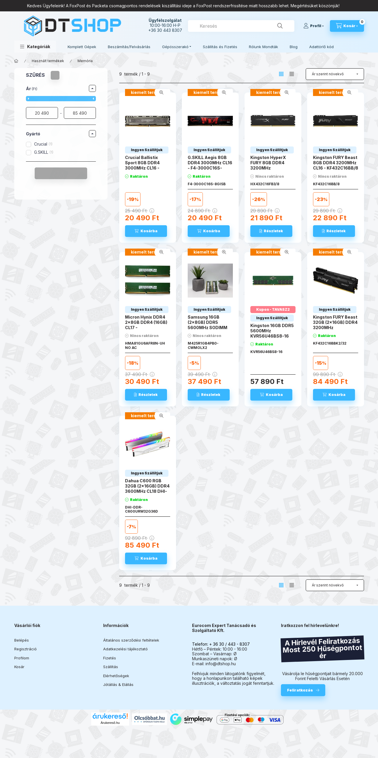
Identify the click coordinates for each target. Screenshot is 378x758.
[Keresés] (280, 26)
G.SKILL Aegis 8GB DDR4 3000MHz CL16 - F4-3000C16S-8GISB (210, 165)
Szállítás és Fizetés (220, 46)
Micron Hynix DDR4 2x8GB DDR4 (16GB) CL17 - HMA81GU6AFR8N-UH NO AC (146, 328)
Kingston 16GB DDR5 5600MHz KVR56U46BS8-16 (272, 330)
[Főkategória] (16, 61)
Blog (294, 46)
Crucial (43, 144)
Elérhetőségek (116, 675)
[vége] (80, 113)
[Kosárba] (146, 231)
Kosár (19, 666)
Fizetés (109, 658)
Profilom (21, 658)
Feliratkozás (300, 690)
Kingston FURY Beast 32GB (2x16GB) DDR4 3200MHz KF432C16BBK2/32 (335, 325)
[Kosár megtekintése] (347, 26)
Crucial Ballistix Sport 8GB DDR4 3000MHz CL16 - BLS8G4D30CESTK (145, 165)
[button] (35, 47)
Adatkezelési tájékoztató (125, 649)
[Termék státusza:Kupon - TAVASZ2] (273, 309)
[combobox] (241, 26)
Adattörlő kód (321, 46)
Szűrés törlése (58, 173)
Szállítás (110, 666)
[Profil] (313, 26)
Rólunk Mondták (263, 46)
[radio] (291, 74)
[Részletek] (271, 231)
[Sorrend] (335, 74)
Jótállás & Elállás (118, 684)
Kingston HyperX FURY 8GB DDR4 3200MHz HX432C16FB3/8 (268, 165)
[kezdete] (42, 113)
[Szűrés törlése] (55, 75)
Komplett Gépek (82, 46)
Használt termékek (48, 61)
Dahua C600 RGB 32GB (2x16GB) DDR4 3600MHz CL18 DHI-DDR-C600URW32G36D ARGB (147, 494)
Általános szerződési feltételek (131, 640)
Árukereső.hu (110, 722)
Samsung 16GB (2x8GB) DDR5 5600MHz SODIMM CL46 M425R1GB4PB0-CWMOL (207, 330)
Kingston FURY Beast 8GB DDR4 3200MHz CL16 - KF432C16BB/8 (335, 162)
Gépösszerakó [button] (175, 46)
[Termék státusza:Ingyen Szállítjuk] (146, 150)
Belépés (21, 640)
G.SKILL (43, 152)
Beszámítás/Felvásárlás (129, 46)
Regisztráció (25, 649)
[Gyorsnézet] (161, 92)
